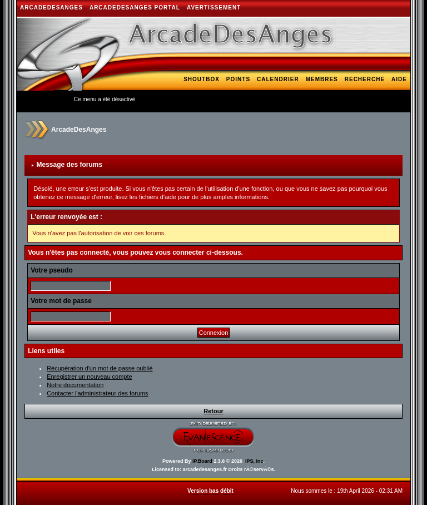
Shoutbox (201, 79)
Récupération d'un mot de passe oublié (99, 368)
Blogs (240, 95)
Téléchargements (349, 95)
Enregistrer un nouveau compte (89, 376)
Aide (399, 79)
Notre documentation (75, 385)
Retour (213, 411)
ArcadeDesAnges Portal (135, 7)
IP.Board (202, 461)
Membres (322, 79)
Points (238, 79)
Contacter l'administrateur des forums (97, 393)
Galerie (207, 95)
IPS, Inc (254, 461)
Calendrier (278, 79)
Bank (398, 95)
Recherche (365, 79)
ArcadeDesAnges (51, 7)
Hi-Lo (300, 95)
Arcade (271, 95)
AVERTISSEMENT (214, 7)
